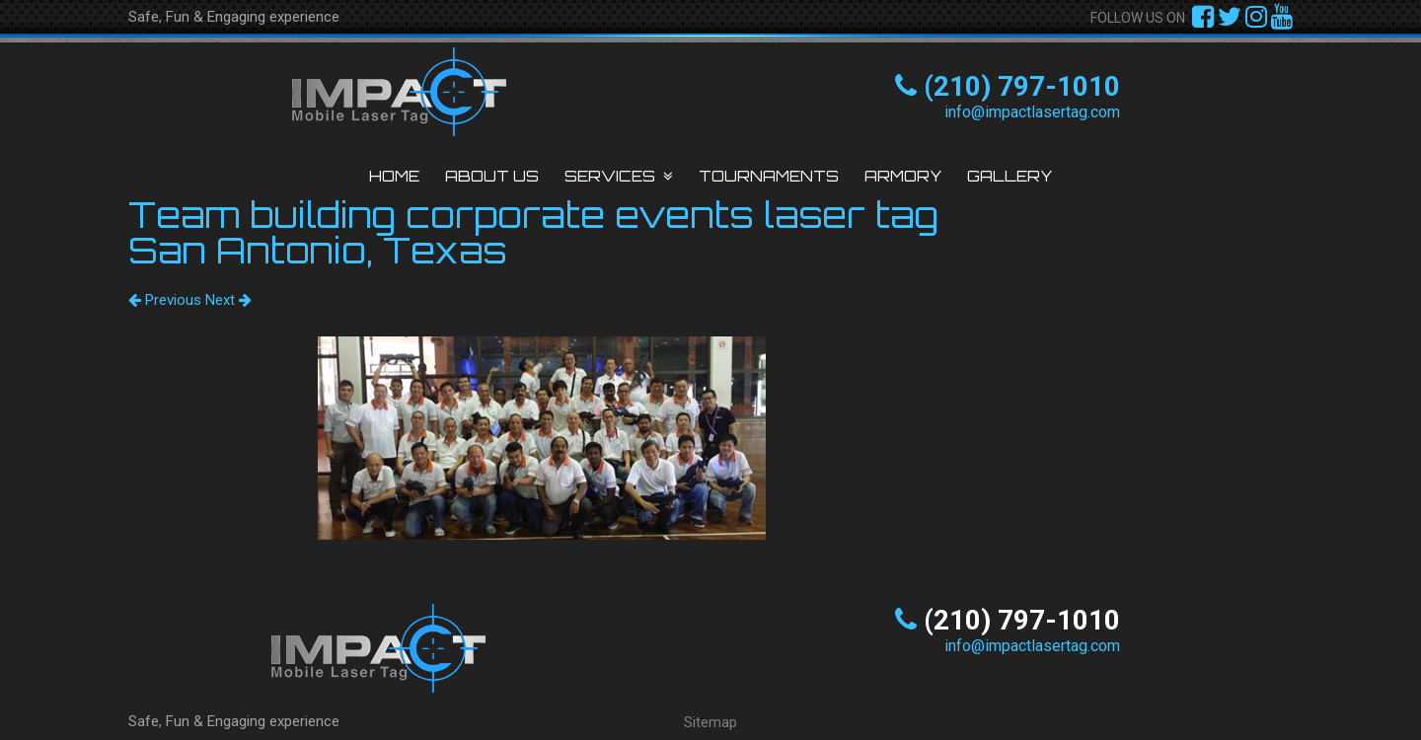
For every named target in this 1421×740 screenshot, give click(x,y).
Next (228, 300)
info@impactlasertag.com (1032, 112)
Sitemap (710, 722)
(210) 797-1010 (1022, 86)
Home (394, 176)
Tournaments (769, 176)
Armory (902, 176)
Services (609, 176)
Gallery (1009, 176)
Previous (164, 300)
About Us (492, 176)
